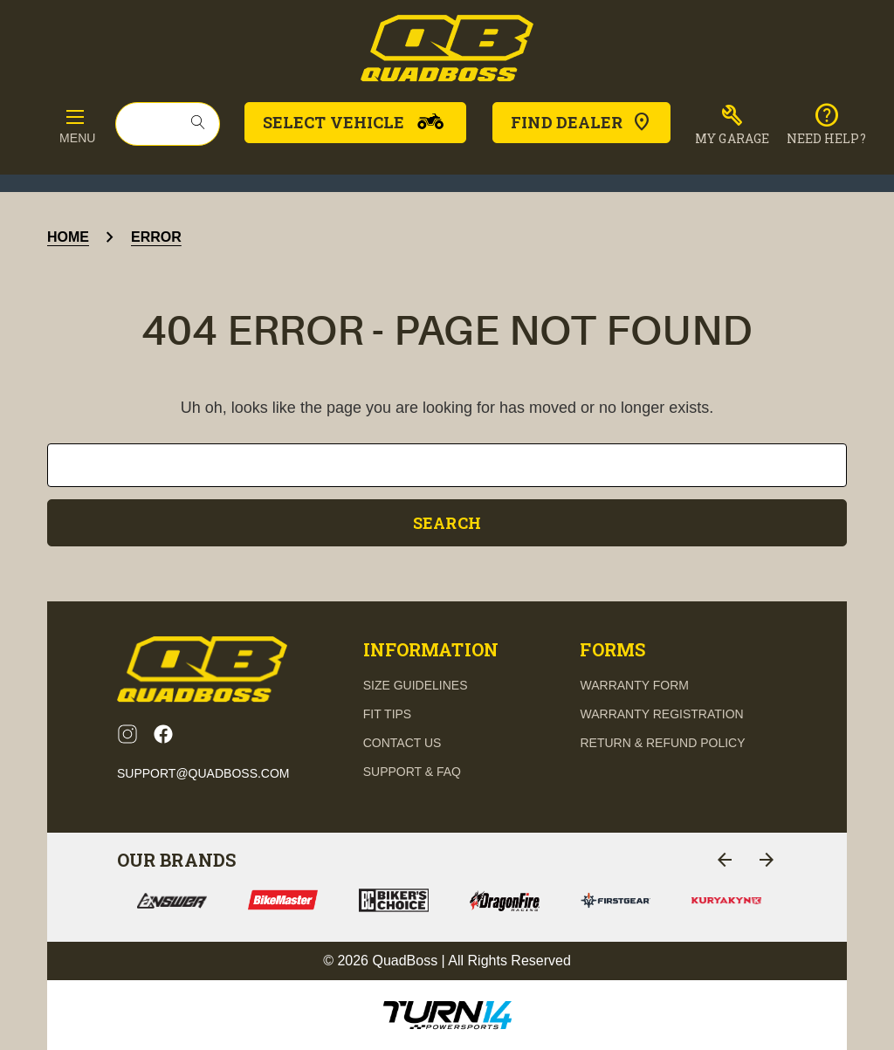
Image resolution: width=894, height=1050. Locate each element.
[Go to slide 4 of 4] (724, 859)
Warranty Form (634, 685)
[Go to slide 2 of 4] (766, 859)
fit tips (387, 714)
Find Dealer (581, 122)
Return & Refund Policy (662, 743)
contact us (402, 743)
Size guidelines (415, 685)
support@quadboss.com (203, 773)
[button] (732, 125)
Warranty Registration (661, 714)
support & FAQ (412, 772)
